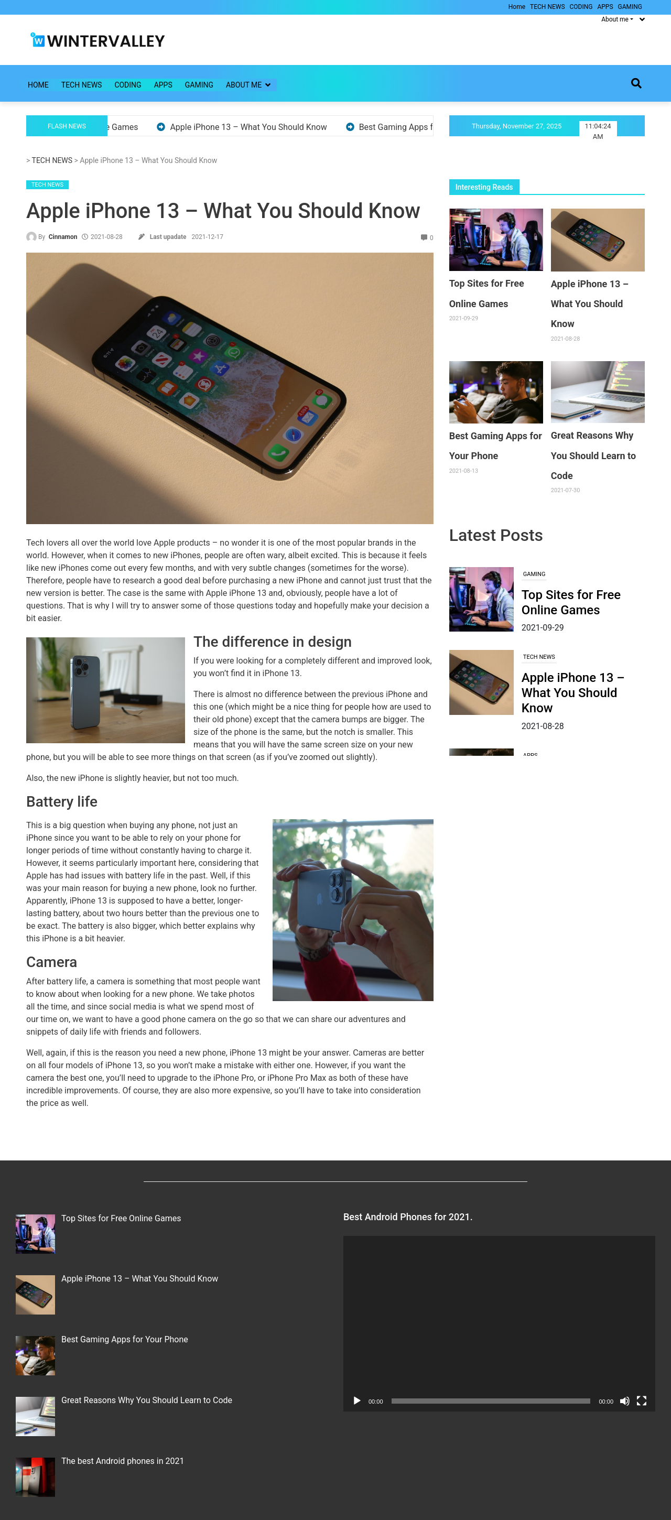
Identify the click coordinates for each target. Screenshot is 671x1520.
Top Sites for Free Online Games (571, 602)
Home (516, 6)
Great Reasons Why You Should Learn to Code (593, 455)
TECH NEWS (547, 6)
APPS (605, 6)
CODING (581, 6)
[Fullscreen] (641, 1401)
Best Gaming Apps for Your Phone (427, 127)
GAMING (630, 6)
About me (244, 85)
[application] (499, 1324)
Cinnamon (63, 237)
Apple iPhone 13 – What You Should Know (253, 127)
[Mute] (625, 1401)
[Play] (357, 1401)
